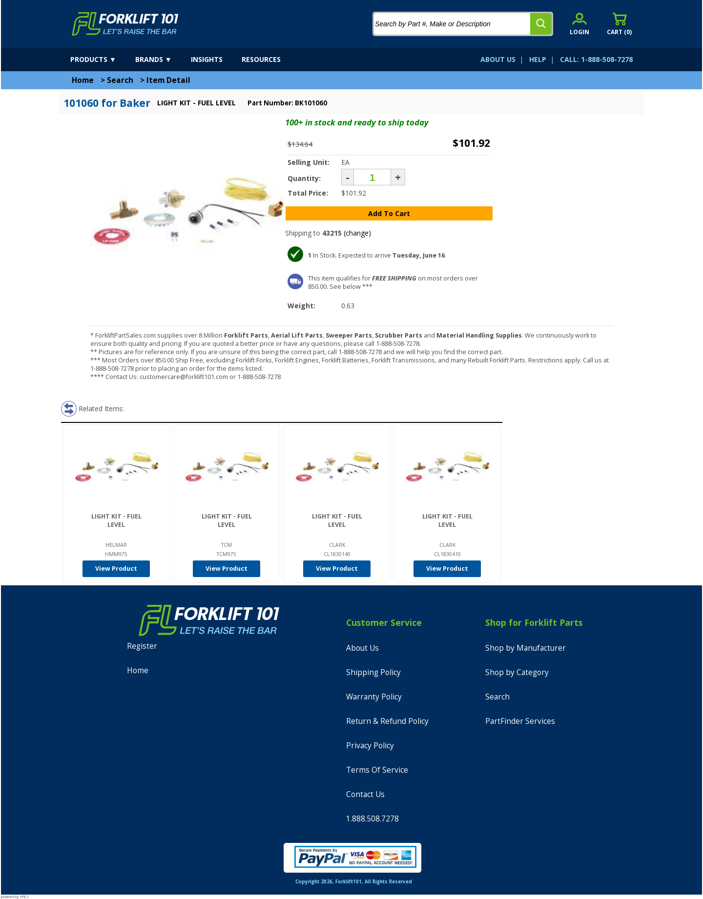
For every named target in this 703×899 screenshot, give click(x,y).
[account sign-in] (579, 24)
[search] (541, 24)
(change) (357, 233)
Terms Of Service (377, 770)
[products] (101, 59)
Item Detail (168, 80)
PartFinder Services (520, 721)
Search (120, 80)
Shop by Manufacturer (525, 648)
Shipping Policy (373, 672)
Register (142, 646)
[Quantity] (372, 177)
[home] (125, 24)
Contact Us (365, 794)
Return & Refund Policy (387, 721)
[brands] (162, 59)
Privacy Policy (370, 745)
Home (83, 80)
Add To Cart (389, 213)
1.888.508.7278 (372, 819)
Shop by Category (517, 672)
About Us (362, 648)
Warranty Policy (374, 697)
